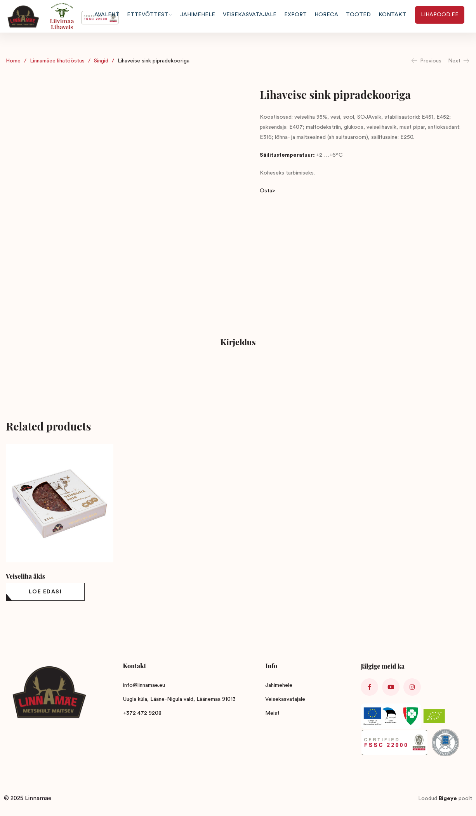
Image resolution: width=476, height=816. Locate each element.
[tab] (237, 343)
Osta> (267, 191)
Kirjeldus (237, 341)
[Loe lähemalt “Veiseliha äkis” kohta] (45, 592)
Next (459, 61)
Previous (425, 61)
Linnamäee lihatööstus (57, 61)
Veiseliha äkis (25, 576)
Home (13, 61)
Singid (101, 61)
